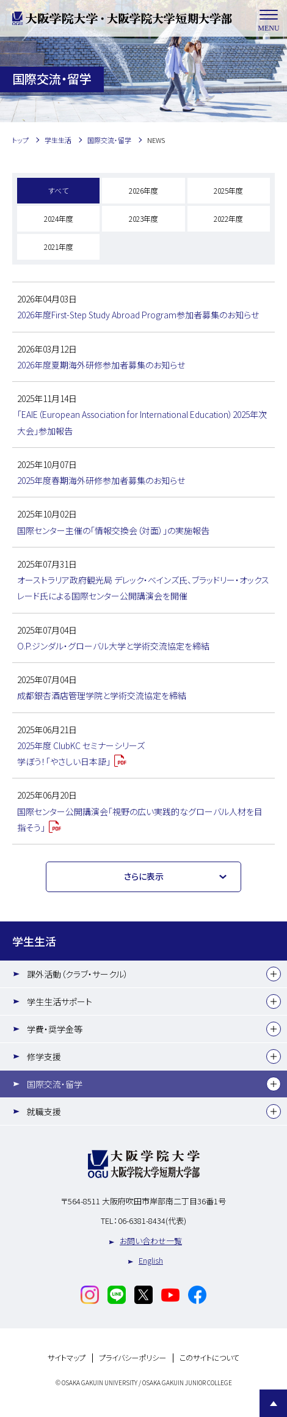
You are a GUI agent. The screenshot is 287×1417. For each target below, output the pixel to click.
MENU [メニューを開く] (268, 18)
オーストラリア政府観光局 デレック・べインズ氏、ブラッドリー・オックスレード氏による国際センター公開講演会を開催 (143, 588)
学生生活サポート (59, 1001)
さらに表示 (144, 876)
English (151, 1260)
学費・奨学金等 (54, 1029)
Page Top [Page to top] (273, 1403)
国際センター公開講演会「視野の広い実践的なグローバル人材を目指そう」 (140, 819)
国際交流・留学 (54, 1084)
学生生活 (34, 941)
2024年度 (58, 218)
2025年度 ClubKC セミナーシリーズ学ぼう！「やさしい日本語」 (81, 753)
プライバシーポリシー (132, 1358)
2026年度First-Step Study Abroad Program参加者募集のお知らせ (138, 315)
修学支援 (44, 1056)
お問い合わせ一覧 (151, 1241)
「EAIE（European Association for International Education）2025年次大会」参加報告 (142, 422)
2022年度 (228, 218)
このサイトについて (209, 1358)
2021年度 (58, 246)
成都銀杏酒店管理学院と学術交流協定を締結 (101, 695)
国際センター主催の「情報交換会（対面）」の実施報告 (113, 530)
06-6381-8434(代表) (152, 1220)
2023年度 (143, 218)
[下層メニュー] (273, 974)
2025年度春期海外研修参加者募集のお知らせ (101, 480)
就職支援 (44, 1111)
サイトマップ (66, 1358)
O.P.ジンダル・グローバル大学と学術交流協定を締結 (113, 646)
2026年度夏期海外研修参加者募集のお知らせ (101, 365)
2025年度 (228, 190)
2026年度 (143, 190)
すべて (58, 190)
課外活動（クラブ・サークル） (77, 974)
